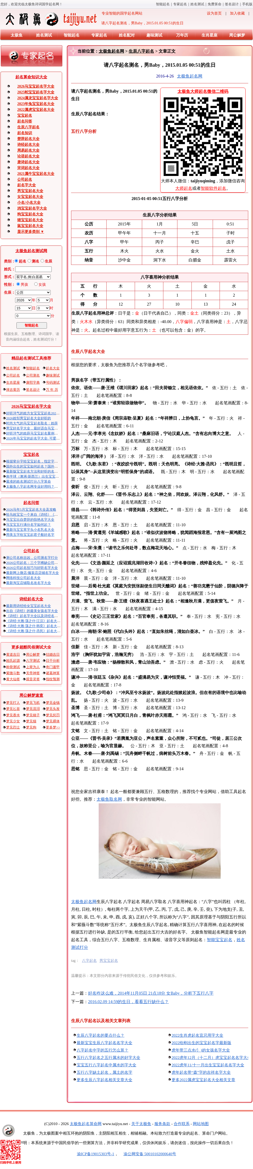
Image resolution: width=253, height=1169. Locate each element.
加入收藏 (237, 13)
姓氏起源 (13, 661)
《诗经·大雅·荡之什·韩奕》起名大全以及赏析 (40, 626)
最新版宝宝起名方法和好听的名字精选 (35, 471)
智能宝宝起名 (219, 939)
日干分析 (53, 661)
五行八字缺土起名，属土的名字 (104, 1072)
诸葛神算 (53, 673)
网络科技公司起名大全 (23, 578)
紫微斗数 (13, 673)
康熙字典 (33, 382)
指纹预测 (53, 679)
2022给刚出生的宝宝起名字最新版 (201, 1043)
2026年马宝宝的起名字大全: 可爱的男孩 (36, 438)
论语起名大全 (28, 156)
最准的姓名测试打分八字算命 (28, 481)
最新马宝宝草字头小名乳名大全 (30, 530)
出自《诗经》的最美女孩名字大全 (32, 611)
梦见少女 (13, 721)
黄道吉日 (13, 654)
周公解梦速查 (31, 695)
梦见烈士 (13, 727)
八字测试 (33, 661)
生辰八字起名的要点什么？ (100, 1035)
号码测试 (53, 382)
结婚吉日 (53, 654)
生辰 (48, 261)
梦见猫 (31, 721)
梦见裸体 (53, 721)
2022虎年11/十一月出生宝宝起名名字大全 (208, 1065)
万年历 (182, 35)
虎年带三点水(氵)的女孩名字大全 (201, 1050)
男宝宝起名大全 (30, 191)
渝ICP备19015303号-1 (95, 1154)
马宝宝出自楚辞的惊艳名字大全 (30, 520)
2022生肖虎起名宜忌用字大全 (197, 1035)
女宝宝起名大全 (30, 197)
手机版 (247, 4)
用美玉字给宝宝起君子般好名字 (30, 535)
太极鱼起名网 (111, 51)
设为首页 (214, 13)
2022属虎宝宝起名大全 (35, 110)
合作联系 (182, 1124)
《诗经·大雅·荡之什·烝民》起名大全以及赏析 (40, 631)
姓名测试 (197, 4)
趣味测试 (154, 35)
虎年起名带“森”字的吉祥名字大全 (201, 1072)
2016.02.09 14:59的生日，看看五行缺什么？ (128, 1001)
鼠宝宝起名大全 (30, 226)
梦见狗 (31, 727)
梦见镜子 (33, 715)
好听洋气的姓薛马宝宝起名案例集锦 (33, 433)
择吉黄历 (13, 390)
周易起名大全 (28, 150)
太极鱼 (17, 35)
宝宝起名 (24, 115)
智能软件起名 (213, 188)
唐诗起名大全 (28, 162)
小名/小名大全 (29, 203)
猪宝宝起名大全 (30, 220)
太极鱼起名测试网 (31, 251)
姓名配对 (127, 35)
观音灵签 (33, 679)
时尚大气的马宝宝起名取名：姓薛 (32, 423)
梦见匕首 (13, 709)
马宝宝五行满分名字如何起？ (28, 525)
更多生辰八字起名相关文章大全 (104, 1080)
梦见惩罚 (53, 715)
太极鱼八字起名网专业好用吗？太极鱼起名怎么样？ (45, 486)
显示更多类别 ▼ (30, 232)
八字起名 (89, 961)
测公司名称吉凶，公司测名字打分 (32, 558)
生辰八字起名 (28, 127)
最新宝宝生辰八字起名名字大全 (104, 1043)
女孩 (42, 285)
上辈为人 (33, 667)
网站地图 (201, 1124)
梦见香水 (13, 715)
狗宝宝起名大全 (30, 214)
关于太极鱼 (141, 1124)
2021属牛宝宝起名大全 (35, 174)
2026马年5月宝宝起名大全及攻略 (31, 509)
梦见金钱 (53, 703)
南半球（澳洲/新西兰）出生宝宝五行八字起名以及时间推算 (51, 476)
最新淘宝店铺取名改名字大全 (28, 583)
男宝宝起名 (108, 961)
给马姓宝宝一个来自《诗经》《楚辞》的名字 (40, 514)
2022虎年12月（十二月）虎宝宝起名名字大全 (211, 1057)
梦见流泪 (33, 709)
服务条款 (162, 1124)
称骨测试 (13, 667)
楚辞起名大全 (28, 139)
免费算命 (214, 4)
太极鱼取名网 (109, 799)
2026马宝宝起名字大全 (35, 86)
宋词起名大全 (28, 168)
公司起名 (24, 180)
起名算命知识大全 (31, 77)
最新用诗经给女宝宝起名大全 (28, 606)
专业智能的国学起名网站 (73, 19)
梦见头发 (53, 709)
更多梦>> (53, 727)
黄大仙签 (13, 679)
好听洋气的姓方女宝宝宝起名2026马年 (35, 413)
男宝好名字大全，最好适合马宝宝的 (33, 428)
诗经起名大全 (28, 145)
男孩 (24, 285)
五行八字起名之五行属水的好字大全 (108, 1057)
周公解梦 (237, 35)
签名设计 (232, 4)
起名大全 (53, 368)
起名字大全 (26, 185)
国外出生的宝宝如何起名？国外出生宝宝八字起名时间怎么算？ (54, 466)
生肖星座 (209, 35)
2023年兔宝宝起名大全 (35, 104)
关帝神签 (33, 673)
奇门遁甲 (53, 667)
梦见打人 (13, 703)
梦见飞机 (33, 703)
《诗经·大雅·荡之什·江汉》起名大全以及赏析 (40, 621)
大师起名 (183, 188)
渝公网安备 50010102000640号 (147, 1154)
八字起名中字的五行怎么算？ (102, 1050)
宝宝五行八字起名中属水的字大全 (106, 1065)
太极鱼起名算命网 (86, 1124)
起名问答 (24, 121)
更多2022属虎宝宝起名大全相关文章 (203, 1080)
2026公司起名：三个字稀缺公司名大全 (35, 563)
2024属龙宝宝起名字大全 (37, 98)
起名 (22, 261)
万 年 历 (52, 390)
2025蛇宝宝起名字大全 (35, 92)
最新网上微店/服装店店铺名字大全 (32, 573)
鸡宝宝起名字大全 (32, 208)
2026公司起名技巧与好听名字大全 (32, 568)
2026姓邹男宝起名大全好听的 (28, 418)
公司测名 (33, 375)
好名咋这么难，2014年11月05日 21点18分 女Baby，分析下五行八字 (150, 993)
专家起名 (180, 4)
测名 (35, 261)
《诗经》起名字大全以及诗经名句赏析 (35, 616)
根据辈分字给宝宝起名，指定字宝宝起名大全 (40, 461)
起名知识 (24, 133)
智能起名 (163, 4)
